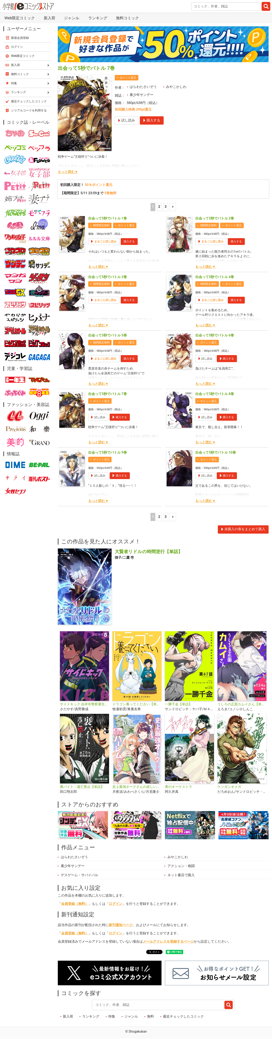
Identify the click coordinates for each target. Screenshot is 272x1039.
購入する (129, 241)
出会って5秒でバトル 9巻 (107, 452)
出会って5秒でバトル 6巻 (214, 335)
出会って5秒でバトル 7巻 (107, 394)
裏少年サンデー (141, 95)
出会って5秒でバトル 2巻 (214, 218)
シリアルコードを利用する (29, 110)
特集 (111, 1016)
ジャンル (71, 18)
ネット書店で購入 (181, 875)
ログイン (115, 904)
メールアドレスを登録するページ (168, 941)
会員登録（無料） (74, 904)
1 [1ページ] (153, 207)
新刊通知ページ (121, 925)
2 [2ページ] (159, 207)
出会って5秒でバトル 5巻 (107, 335)
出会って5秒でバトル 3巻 (107, 277)
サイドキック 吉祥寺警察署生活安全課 (84, 704)
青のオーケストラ (178, 787)
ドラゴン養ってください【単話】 (137, 704)
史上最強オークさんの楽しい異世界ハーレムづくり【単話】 (137, 787)
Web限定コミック (19, 18)
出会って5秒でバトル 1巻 (107, 218)
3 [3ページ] (166, 207)
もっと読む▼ (68, 172)
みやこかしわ (176, 87)
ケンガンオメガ (229, 787)
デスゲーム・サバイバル (79, 875)
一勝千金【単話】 (178, 704)
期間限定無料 (101, 225)
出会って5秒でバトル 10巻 (215, 452)
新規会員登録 (20, 37)
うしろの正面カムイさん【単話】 (241, 704)
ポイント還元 (128, 77)
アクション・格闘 (181, 866)
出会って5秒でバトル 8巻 (214, 394)
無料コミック (127, 18)
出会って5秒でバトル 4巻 (214, 277)
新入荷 (49, 18)
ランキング (97, 18)
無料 (150, 1016)
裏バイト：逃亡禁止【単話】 (82, 787)
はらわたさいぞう (143, 87)
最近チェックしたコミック (183, 1016)
